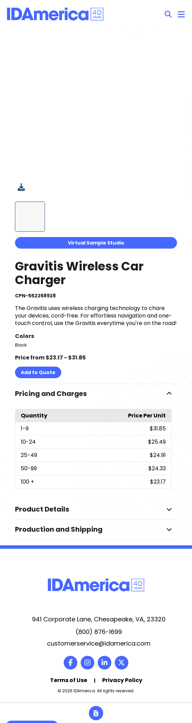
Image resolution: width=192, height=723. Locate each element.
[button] (96, 394)
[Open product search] (168, 14)
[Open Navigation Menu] (181, 14)
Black (21, 345)
